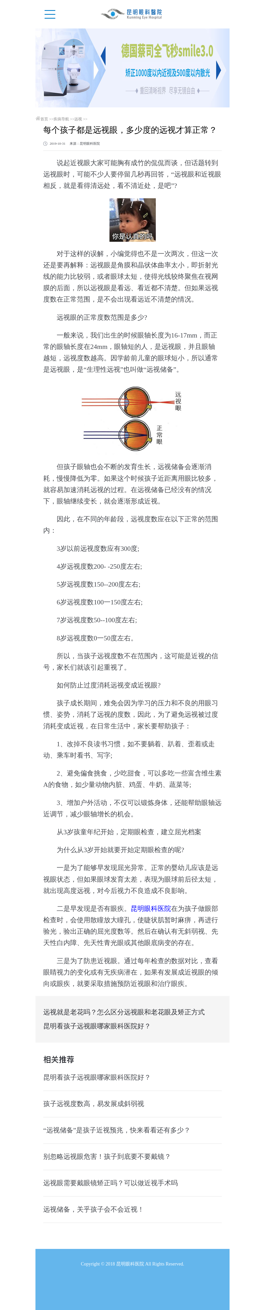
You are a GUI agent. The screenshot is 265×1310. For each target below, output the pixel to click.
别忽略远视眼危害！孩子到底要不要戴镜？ (107, 1156)
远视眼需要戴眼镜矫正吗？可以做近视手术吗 (110, 1183)
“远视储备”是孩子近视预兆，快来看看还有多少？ (116, 1130)
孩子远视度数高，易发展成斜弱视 (93, 1104)
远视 (78, 119)
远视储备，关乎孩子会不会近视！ (93, 1209)
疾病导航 (61, 119)
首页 (44, 119)
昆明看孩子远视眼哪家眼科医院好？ (97, 1026)
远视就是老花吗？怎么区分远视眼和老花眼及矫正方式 (124, 1012)
